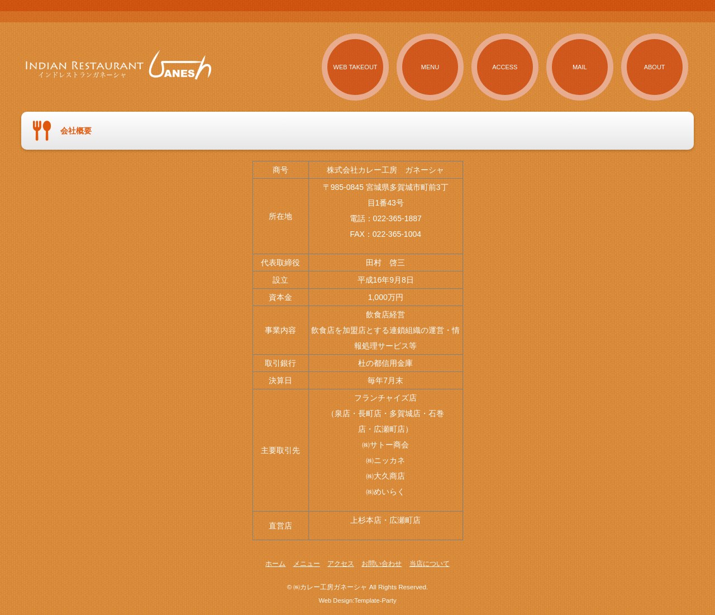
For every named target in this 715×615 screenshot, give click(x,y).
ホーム (275, 564)
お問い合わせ (381, 564)
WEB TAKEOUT (355, 67)
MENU (430, 67)
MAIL (580, 67)
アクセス (340, 564)
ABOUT (654, 67)
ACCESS (504, 67)
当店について (429, 564)
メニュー (306, 564)
